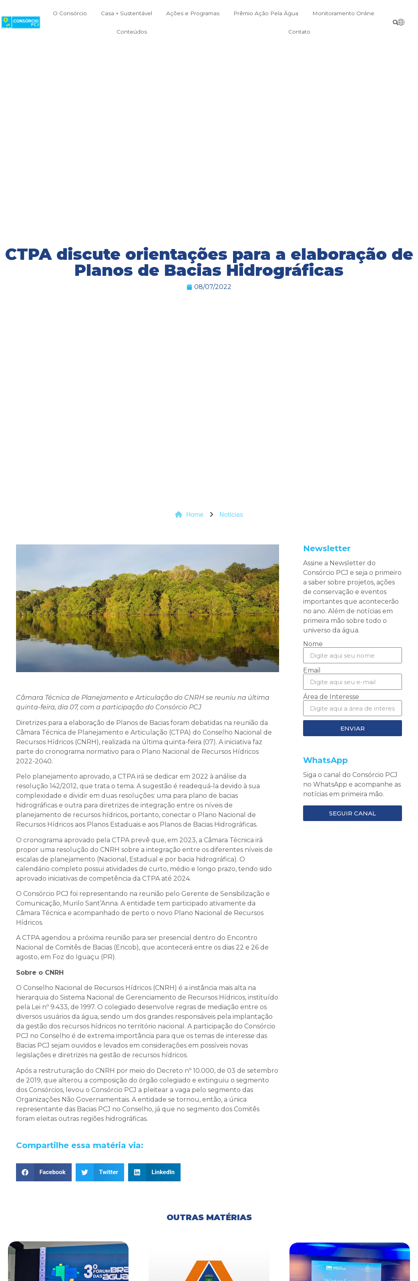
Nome (313, 644)
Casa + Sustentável (126, 13)
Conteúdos (132, 31)
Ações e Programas (192, 13)
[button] (395, 23)
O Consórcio (70, 13)
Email (312, 670)
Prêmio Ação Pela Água (265, 13)
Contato (299, 31)
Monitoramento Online (343, 13)
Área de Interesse (331, 697)
